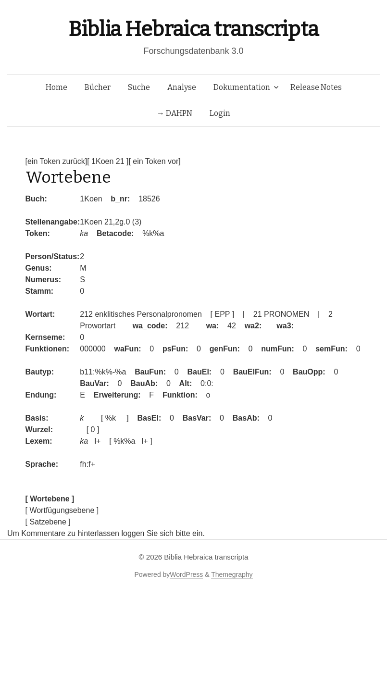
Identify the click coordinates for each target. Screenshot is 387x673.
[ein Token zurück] (56, 161)
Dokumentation (241, 87)
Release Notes (316, 87)
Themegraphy (231, 574)
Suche (139, 87)
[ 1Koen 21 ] (107, 161)
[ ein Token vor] (154, 161)
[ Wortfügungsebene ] (62, 510)
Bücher (98, 87)
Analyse (181, 87)
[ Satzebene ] (48, 522)
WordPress (186, 574)
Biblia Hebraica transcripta (193, 29)
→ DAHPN (174, 113)
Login (220, 113)
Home (56, 87)
